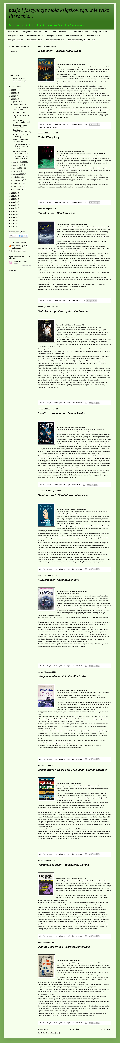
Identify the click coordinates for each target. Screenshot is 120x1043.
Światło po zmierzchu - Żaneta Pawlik (61, 413)
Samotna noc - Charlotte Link (56, 213)
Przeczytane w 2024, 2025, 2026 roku (81, 40)
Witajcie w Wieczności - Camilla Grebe (62, 676)
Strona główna (12, 32)
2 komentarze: (76, 484)
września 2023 (18, 165)
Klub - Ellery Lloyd (49, 137)
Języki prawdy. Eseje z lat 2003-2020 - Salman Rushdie (72, 769)
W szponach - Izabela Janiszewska (59, 50)
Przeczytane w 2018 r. (54, 36)
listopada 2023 (18, 105)
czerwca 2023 (18, 174)
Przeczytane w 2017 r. (35, 36)
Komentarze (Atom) (53, 1033)
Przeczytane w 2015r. (99, 32)
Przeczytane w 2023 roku (55, 40)
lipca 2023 (17, 171)
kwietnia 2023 (18, 180)
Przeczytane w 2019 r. (74, 36)
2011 (13, 226)
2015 (13, 214)
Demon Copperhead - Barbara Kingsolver (64, 946)
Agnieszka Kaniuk (20, 261)
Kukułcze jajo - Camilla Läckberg (58, 579)
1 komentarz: (76, 300)
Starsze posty (106, 1029)
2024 (13, 96)
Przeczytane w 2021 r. (15, 40)
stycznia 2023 (18, 189)
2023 (13, 99)
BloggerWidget (26, 265)
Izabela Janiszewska (50, 127)
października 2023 (19, 162)
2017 (13, 208)
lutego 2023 (17, 186)
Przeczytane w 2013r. (61, 32)
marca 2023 (17, 183)
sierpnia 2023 (18, 168)
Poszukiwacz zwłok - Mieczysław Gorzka (63, 864)
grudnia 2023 (18, 102)
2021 (13, 196)
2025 (13, 93)
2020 (13, 199)
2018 (13, 205)
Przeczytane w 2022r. (34, 40)
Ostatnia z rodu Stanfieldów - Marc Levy (63, 495)
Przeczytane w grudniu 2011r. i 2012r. (35, 32)
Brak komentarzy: (77, 124)
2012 (13, 223)
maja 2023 (17, 177)
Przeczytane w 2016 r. (15, 36)
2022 (13, 193)
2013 (13, 220)
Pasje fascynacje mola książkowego (19, 247)
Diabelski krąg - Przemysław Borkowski (63, 311)
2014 (13, 217)
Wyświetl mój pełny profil (17, 251)
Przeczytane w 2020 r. (94, 36)
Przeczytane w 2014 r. (80, 32)
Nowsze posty (43, 1029)
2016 (13, 211)
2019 (13, 202)
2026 (13, 90)
